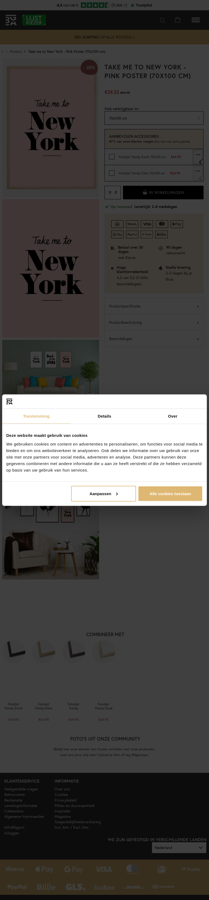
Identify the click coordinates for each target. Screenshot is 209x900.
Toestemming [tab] (36, 416)
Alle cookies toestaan (170, 493)
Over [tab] (173, 416)
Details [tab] (104, 416)
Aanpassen (104, 493)
